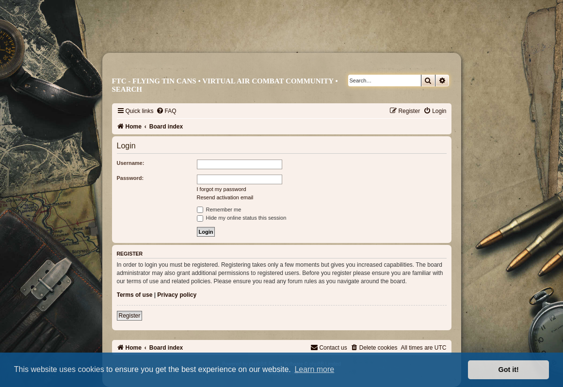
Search (127, 89)
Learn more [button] (314, 369)
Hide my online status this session (242, 218)
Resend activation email (225, 197)
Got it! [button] (509, 369)
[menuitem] (166, 111)
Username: (131, 163)
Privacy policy (176, 294)
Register (130, 315)
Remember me (219, 209)
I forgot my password (221, 189)
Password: (130, 178)
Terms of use (135, 294)
